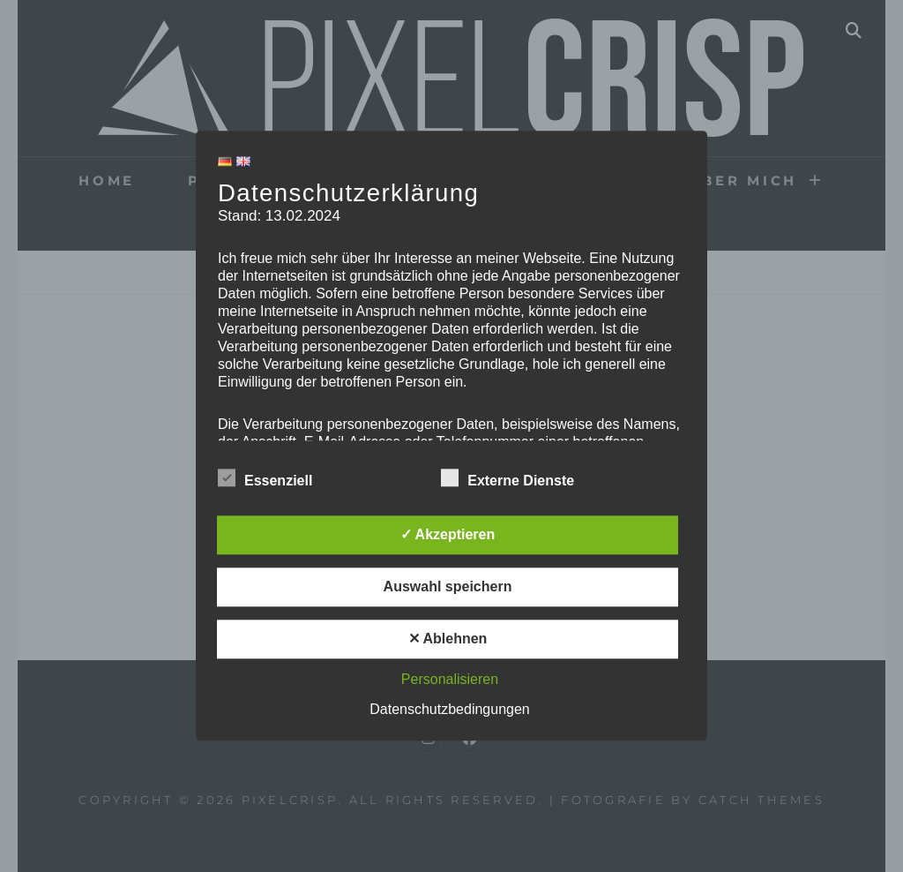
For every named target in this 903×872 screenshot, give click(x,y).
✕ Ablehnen (448, 639)
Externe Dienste (507, 478)
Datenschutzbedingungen (449, 710)
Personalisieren (449, 680)
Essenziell (265, 478)
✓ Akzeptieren (448, 535)
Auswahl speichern (448, 587)
